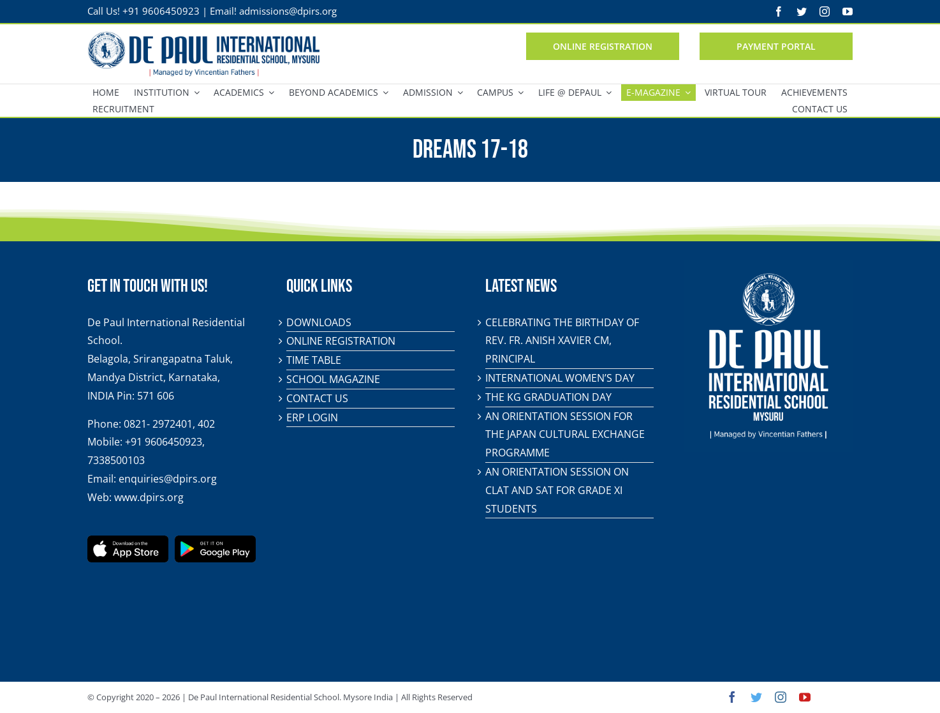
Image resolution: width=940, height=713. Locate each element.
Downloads (318, 322)
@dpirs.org (313, 10)
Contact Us (317, 398)
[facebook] (779, 11)
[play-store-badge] (215, 541)
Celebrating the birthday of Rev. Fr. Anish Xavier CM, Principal (562, 340)
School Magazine (333, 379)
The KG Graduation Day (548, 397)
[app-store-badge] (127, 541)
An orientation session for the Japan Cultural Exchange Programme (565, 434)
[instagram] (824, 11)
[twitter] (802, 11)
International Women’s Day (560, 378)
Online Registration (340, 341)
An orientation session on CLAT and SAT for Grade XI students (557, 490)
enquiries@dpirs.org (168, 479)
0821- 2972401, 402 (169, 424)
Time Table (313, 360)
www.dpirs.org (149, 497)
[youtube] (847, 11)
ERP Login (312, 417)
